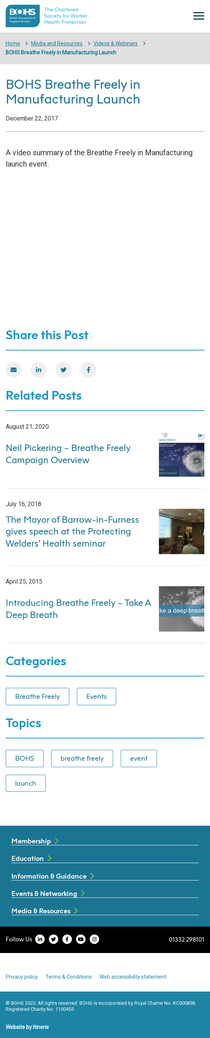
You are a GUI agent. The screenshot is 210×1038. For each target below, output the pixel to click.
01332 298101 (186, 939)
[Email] (14, 370)
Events (96, 696)
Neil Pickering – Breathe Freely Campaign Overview (68, 453)
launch (25, 783)
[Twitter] (64, 370)
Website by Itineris (27, 1027)
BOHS (24, 758)
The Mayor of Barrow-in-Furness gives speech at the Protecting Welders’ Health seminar (72, 531)
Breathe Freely (37, 696)
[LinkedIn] (39, 370)
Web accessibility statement (133, 977)
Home (13, 43)
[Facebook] (88, 370)
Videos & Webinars (115, 43)
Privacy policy (22, 977)
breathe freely (82, 758)
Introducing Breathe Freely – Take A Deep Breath (78, 608)
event (139, 758)
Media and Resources (56, 43)
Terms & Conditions (68, 977)
